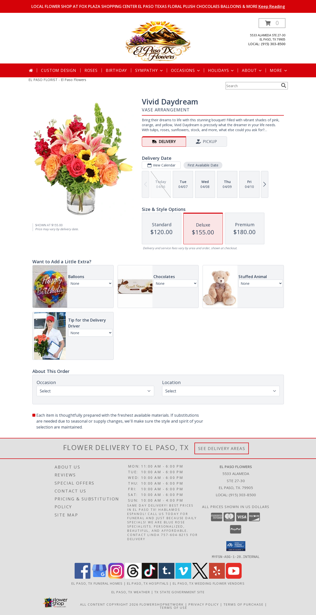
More (279, 70)
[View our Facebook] (82, 577)
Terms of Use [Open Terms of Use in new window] (173, 607)
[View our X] (200, 577)
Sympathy (149, 70)
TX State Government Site (179, 592)
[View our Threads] (133, 577)
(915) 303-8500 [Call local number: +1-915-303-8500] (273, 43)
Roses (91, 70)
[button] (272, 23)
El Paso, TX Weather (130, 592)
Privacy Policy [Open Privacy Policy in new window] (204, 604)
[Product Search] (252, 85)
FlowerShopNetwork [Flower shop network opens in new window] (162, 604)
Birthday (116, 70)
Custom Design (58, 70)
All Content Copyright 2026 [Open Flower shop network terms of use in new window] (109, 604)
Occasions (186, 70)
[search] (284, 85)
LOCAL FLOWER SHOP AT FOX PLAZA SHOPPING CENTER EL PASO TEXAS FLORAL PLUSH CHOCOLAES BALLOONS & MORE (158, 6)
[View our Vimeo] (183, 577)
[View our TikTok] (150, 577)
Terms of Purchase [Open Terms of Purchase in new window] (244, 604)
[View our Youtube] (234, 577)
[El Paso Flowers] (158, 41)
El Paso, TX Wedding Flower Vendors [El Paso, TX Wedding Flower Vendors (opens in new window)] (209, 583)
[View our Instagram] (116, 577)
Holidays (221, 70)
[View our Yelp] (217, 577)
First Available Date (202, 165)
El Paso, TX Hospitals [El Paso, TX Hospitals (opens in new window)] (148, 583)
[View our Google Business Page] (99, 577)
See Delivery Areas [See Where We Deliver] (221, 448)
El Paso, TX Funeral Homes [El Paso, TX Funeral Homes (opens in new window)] (97, 583)
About (252, 70)
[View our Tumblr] (166, 577)
